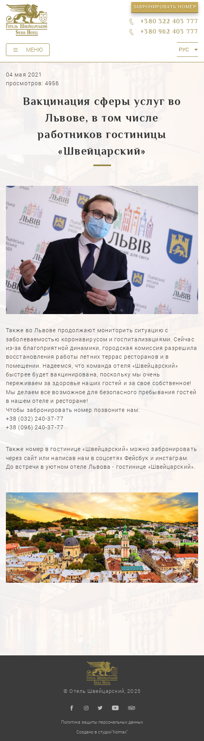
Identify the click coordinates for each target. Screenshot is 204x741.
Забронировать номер (164, 7)
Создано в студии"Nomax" (102, 732)
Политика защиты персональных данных (102, 722)
